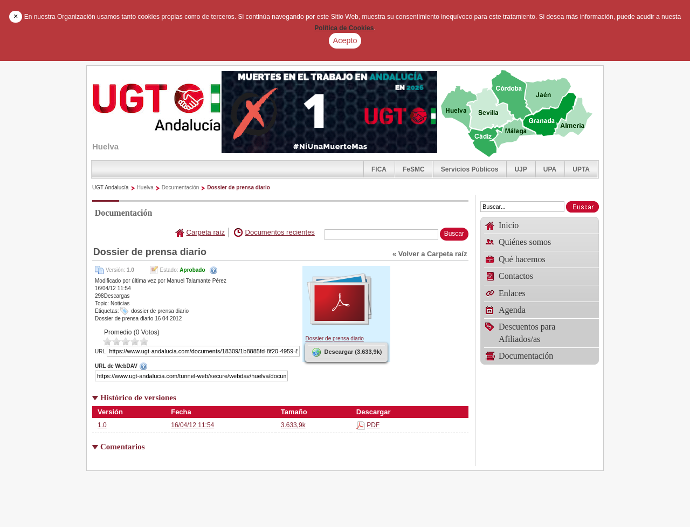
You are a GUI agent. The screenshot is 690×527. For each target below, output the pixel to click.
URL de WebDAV (197, 366)
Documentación (180, 187)
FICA (379, 169)
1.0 (102, 425)
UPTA (581, 169)
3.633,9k (293, 425)
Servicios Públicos (470, 169)
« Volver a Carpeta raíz (429, 254)
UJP (520, 169)
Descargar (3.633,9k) (346, 352)
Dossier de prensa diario (238, 187)
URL (100, 351)
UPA (549, 169)
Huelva (145, 187)
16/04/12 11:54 (192, 425)
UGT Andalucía (110, 187)
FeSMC (414, 169)
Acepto (345, 40)
